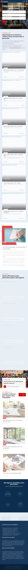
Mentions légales (8, 566)
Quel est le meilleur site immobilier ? (19, 551)
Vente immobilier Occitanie (6, 540)
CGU (4, 566)
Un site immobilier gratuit (16, 558)
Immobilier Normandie (16, 542)
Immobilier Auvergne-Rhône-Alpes (15, 540)
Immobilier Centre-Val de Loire (12, 543)
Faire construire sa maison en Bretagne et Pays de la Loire (14, 554)
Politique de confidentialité (16, 566)
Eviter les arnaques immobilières (12, 553)
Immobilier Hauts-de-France (9, 542)
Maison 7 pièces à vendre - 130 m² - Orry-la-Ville (9, 530)
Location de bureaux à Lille (8, 558)
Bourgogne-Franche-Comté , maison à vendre (12, 544)
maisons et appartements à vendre (14, 47)
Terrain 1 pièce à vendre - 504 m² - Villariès (9, 532)
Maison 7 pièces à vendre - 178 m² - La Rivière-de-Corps (11, 531)
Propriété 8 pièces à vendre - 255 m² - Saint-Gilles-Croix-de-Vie (12, 533)
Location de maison (5, 552)
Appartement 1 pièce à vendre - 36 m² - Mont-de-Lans (10, 529)
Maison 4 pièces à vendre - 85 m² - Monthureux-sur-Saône (11, 534)
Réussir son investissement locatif (17, 555)
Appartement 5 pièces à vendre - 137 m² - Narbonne (10, 535)
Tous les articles (23, 395)
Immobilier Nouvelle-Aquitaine (13, 541)
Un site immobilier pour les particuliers (7, 551)
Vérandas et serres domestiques (6, 555)
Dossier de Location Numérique (9, 557)
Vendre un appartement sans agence (13, 552)
